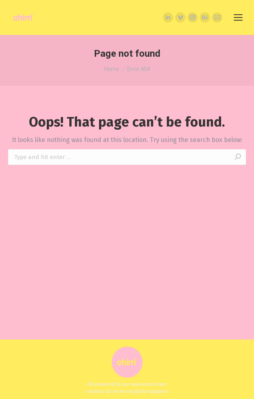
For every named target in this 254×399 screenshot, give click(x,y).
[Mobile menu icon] (238, 17)
